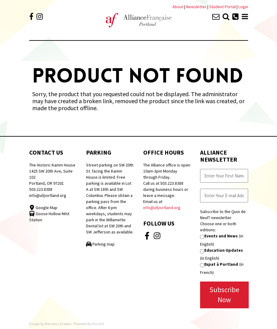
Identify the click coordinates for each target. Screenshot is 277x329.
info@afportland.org (47, 195)
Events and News (221, 236)
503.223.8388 (40, 189)
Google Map (43, 207)
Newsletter (196, 6)
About (177, 6)
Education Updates (223, 250)
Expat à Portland (221, 264)
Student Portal (222, 6)
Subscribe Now (224, 294)
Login (243, 6)
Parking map (100, 244)
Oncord (98, 323)
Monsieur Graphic (58, 323)
